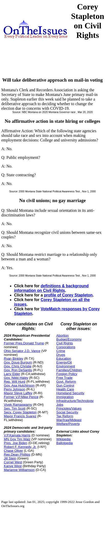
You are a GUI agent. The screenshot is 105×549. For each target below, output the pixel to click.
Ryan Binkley (13, 358)
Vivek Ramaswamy (18, 405)
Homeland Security (70, 393)
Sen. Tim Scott (15, 408)
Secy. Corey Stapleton (20, 412)
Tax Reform (64, 416)
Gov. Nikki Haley (16, 378)
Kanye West (13, 466)
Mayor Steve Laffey (18, 393)
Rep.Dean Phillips (17, 454)
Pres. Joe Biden (15, 443)
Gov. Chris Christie (17, 366)
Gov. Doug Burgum (18, 362)
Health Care (65, 389)
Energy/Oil (64, 362)
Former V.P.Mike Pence (21, 397)
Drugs (60, 355)
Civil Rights (64, 343)
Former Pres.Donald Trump (24, 343)
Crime (60, 351)
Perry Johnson (14, 389)
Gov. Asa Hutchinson (19, 385)
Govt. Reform (66, 381)
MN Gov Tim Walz (17, 439)
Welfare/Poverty (68, 424)
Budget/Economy (68, 339)
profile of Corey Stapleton (68, 295)
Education (63, 358)
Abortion (62, 335)
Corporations (65, 347)
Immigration (65, 397)
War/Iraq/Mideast (68, 420)
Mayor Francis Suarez (20, 416)
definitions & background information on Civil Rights (51, 288)
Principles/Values (68, 408)
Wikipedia (63, 439)
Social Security (67, 412)
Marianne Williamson (19, 470)
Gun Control (65, 385)
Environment (65, 366)
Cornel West (13, 462)
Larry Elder (12, 374)
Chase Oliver (13, 451)
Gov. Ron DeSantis (18, 370)
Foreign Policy (66, 374)
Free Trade (64, 378)
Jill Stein (10, 458)
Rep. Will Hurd (14, 381)
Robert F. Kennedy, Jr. (20, 447)
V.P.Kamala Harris (17, 435)
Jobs (59, 405)
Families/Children (69, 370)
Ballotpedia (64, 443)
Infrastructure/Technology (75, 401)
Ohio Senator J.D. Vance (22, 351)
